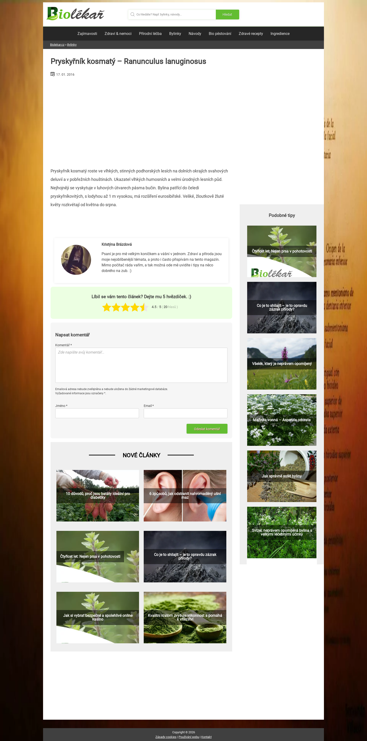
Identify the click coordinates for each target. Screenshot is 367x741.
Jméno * (61, 406)
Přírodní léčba (150, 33)
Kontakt (206, 737)
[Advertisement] (141, 120)
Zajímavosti (87, 33)
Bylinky (175, 33)
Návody (195, 33)
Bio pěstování (220, 33)
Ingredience (280, 33)
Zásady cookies (165, 737)
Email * (149, 406)
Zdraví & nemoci (118, 33)
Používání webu (189, 737)
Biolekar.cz (57, 44)
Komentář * (63, 345)
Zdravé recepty (251, 33)
